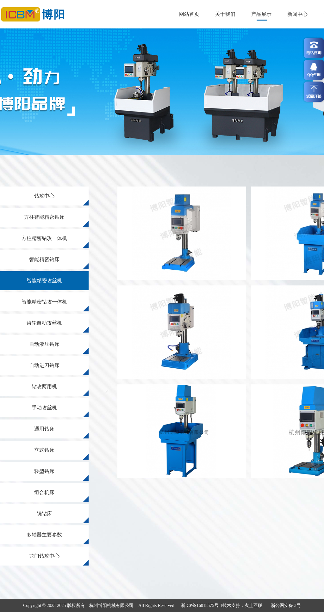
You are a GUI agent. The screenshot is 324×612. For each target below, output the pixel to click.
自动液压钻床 (59, 347)
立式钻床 (61, 453)
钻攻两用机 (60, 390)
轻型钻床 (61, 474)
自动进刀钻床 (59, 369)
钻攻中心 (61, 199)
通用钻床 (61, 432)
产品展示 (261, 14)
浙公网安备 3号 (286, 605)
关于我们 (225, 14)
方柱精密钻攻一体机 (55, 242)
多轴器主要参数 (58, 538)
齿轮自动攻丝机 (58, 326)
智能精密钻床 (59, 263)
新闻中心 (297, 14)
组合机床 (61, 496)
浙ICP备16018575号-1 (201, 605)
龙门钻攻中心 (59, 559)
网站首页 (189, 14)
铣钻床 (63, 517)
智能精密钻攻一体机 (55, 305)
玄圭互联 (253, 605)
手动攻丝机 (60, 411)
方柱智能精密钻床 (56, 220)
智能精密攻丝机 (44, 280)
